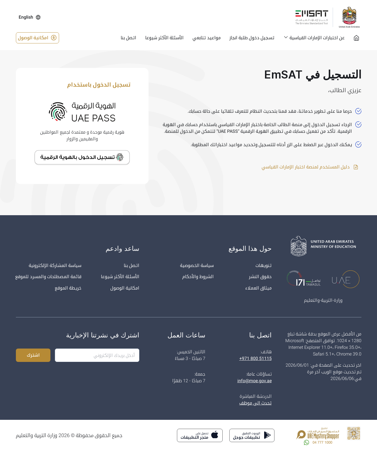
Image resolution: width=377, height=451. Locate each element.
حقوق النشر (260, 277)
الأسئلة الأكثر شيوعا (120, 277)
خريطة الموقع (68, 288)
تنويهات (264, 265)
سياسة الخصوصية (197, 265)
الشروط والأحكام (198, 277)
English (30, 17)
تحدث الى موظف (255, 403)
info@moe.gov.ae (254, 380)
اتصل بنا (131, 265)
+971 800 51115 (255, 358)
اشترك (33, 355)
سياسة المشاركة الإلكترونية (55, 265)
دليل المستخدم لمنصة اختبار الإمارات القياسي (310, 167)
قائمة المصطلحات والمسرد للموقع (48, 277)
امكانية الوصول (37, 38)
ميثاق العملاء (258, 288)
